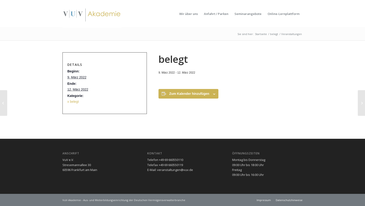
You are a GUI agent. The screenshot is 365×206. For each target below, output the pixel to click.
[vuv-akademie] (91, 13)
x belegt (73, 101)
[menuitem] (188, 13)
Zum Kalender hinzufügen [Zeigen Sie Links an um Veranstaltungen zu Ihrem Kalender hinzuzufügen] (189, 94)
